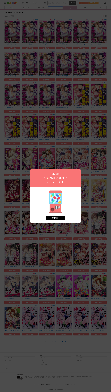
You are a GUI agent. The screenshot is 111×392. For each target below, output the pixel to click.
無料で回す (55, 218)
